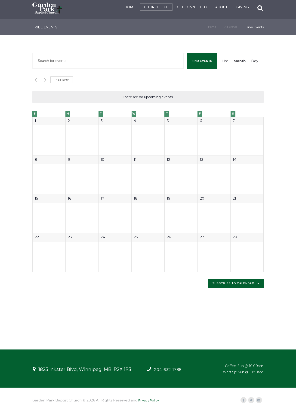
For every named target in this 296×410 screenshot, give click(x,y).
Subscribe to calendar (233, 283)
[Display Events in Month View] (240, 61)
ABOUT (217, 7)
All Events (230, 27)
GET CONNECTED (187, 7)
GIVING (238, 7)
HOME (125, 7)
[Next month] (44, 79)
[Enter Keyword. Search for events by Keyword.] (108, 61)
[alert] (148, 97)
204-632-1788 (169, 369)
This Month (61, 79)
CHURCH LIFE (152, 7)
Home (209, 27)
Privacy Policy (150, 400)
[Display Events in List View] (225, 61)
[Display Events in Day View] (254, 61)
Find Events (202, 60)
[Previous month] (35, 79)
